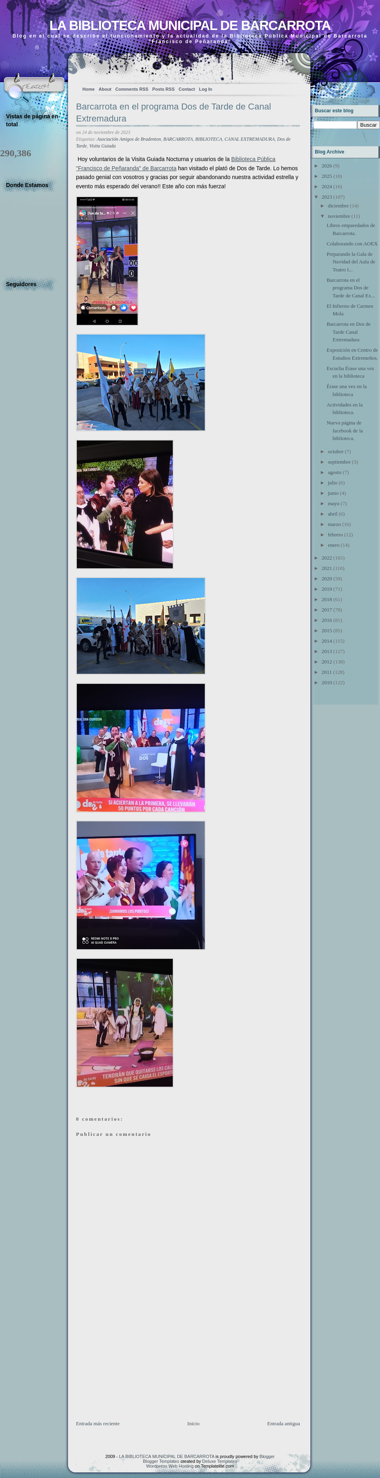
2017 (327, 610)
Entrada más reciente (98, 1423)
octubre (336, 451)
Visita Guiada (102, 146)
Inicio (193, 1423)
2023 (327, 197)
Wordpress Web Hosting (170, 1466)
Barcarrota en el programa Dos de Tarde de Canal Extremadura (173, 113)
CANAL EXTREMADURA (249, 139)
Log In (205, 89)
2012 (327, 662)
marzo (334, 524)
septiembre (339, 462)
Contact (187, 89)
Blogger (267, 1456)
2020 (327, 579)
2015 (327, 630)
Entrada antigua (283, 1423)
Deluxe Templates (219, 1461)
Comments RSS (131, 89)
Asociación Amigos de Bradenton (129, 139)
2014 (327, 641)
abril (333, 514)
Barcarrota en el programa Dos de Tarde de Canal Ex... (350, 288)
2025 (327, 176)
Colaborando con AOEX (352, 244)
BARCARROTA (178, 139)
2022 (327, 558)
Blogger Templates (161, 1461)
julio (333, 483)
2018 (327, 599)
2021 (327, 568)
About (105, 89)
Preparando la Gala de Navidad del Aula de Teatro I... (350, 262)
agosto (335, 472)
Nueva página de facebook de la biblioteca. (344, 430)
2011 (327, 672)
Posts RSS (163, 89)
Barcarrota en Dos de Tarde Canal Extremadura (348, 332)
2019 (327, 589)
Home (88, 89)
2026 (327, 166)
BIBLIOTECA (208, 139)
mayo (334, 503)
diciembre (338, 206)
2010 (327, 682)
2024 (327, 186)
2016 (327, 620)
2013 (327, 651)
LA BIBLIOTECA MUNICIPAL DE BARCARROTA (189, 25)
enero (334, 545)
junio (333, 493)
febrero (335, 535)
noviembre (339, 216)
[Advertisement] (136, 1364)
